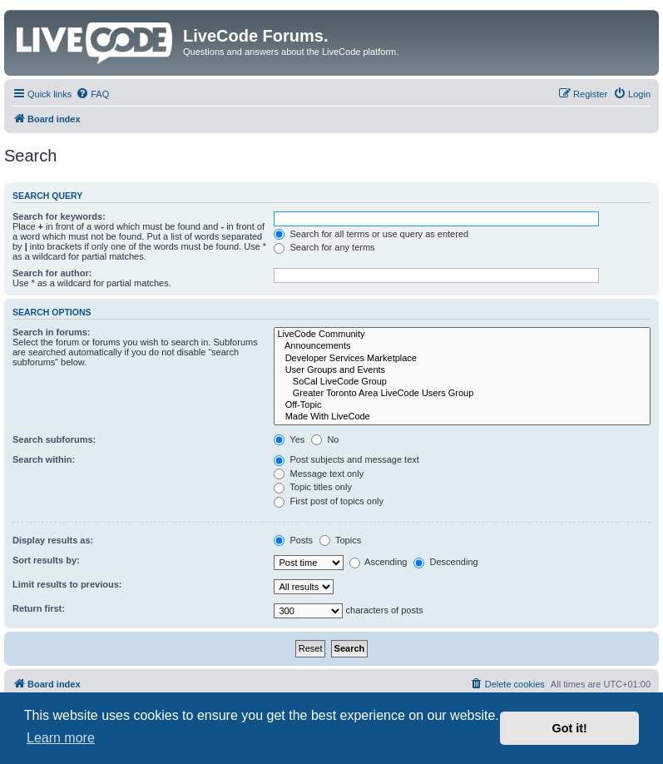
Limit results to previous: (66, 584)
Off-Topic (462, 405)
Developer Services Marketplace (462, 359)
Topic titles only (312, 487)
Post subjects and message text (346, 459)
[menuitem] (92, 94)
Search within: (43, 459)
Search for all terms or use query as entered (371, 234)
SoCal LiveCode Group (462, 382)
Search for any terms (324, 247)
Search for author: (52, 273)
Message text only (319, 474)
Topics (340, 540)
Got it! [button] (569, 728)
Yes (289, 439)
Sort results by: (46, 560)
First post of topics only (328, 501)
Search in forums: (51, 332)
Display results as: (52, 540)
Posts (293, 540)
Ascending (378, 562)
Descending (445, 562)
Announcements (462, 346)
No (325, 439)
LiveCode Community (462, 334)
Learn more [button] (61, 738)
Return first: (38, 608)
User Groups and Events (462, 370)
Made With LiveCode (462, 417)
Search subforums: (54, 439)
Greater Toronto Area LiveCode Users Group (462, 393)
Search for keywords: (59, 216)
